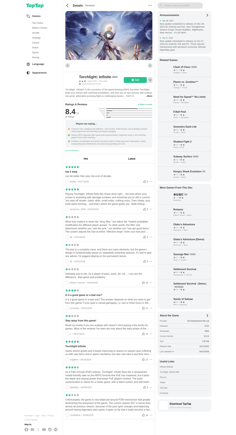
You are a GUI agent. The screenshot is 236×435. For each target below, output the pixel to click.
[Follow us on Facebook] (26, 430)
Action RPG (92, 81)
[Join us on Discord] (32, 430)
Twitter (163, 382)
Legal (37, 416)
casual (35, 42)
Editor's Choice (39, 28)
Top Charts (37, 23)
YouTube (163, 388)
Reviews (90, 5)
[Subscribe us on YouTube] (44, 430)
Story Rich (103, 81)
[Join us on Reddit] (50, 430)
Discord (163, 377)
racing (35, 57)
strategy (36, 37)
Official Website (166, 367)
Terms (43, 416)
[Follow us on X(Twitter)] (38, 430)
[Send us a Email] (56, 430)
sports (35, 52)
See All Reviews (72, 150)
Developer (29, 416)
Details (78, 5)
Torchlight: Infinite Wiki (169, 372)
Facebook (164, 393)
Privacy (51, 416)
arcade (35, 33)
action (35, 47)
